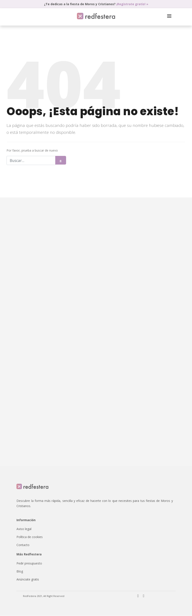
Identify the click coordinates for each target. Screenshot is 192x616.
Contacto (22, 545)
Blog (19, 571)
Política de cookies (29, 537)
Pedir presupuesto (29, 563)
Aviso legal (23, 529)
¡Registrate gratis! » (132, 4)
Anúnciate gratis (27, 579)
